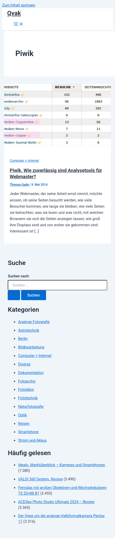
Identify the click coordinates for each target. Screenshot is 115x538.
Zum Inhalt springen (18, 5)
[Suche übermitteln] (14, 295)
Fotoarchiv (27, 381)
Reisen (23, 423)
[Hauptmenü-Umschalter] (18, 24)
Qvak (14, 13)
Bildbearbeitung (31, 347)
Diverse (24, 364)
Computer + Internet (24, 160)
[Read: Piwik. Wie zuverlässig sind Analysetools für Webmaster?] (57, 144)
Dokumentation (30, 372)
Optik (22, 415)
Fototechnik (28, 398)
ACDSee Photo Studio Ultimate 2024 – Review (56, 502)
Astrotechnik (28, 330)
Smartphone (28, 432)
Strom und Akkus (32, 440)
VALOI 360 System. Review (40, 479)
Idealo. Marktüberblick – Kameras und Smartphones (61, 465)
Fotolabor (26, 389)
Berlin (23, 338)
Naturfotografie (30, 406)
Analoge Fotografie (34, 321)
